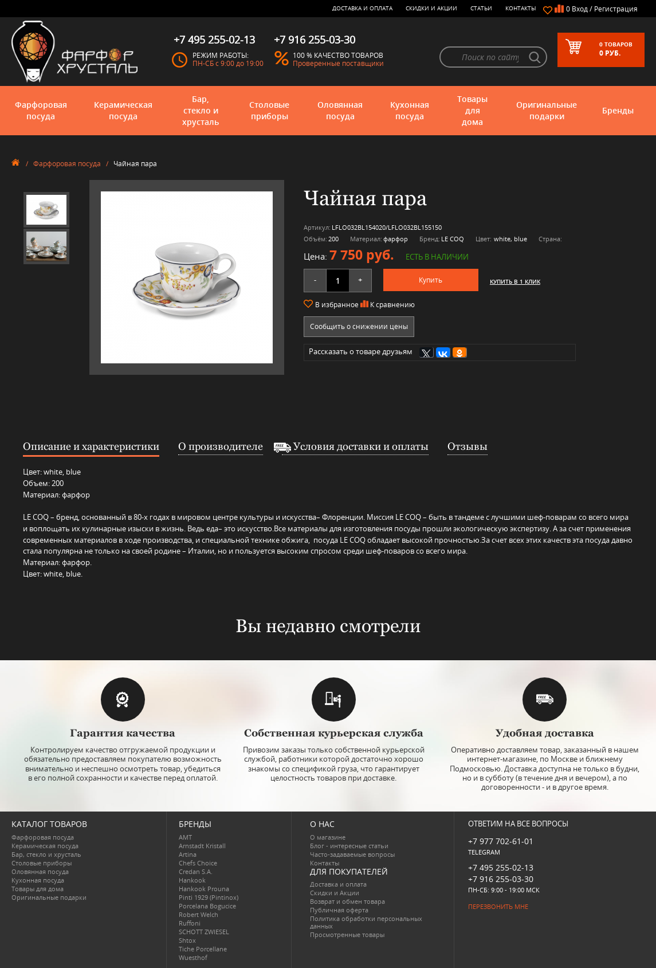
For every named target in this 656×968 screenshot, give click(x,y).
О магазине (327, 837)
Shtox (187, 940)
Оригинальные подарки (546, 110)
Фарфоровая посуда (41, 110)
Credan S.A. (196, 871)
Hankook (192, 880)
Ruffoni (190, 923)
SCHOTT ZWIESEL (204, 931)
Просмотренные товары (347, 934)
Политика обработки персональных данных (366, 922)
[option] (46, 209)
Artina (188, 854)
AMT (185, 837)
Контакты (520, 8)
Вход (580, 9)
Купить (430, 280)
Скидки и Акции (431, 8)
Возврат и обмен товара (347, 901)
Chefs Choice (198, 863)
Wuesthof (193, 957)
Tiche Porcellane (203, 949)
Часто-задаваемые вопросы (352, 854)
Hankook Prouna (204, 888)
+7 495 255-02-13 (500, 867)
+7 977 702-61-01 (500, 841)
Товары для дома (472, 110)
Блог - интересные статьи (349, 845)
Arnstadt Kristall (202, 845)
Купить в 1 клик (515, 281)
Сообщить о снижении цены (359, 326)
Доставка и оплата (362, 8)
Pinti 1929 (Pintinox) (208, 897)
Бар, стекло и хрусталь (200, 110)
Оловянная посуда (340, 110)
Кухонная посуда (409, 110)
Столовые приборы (269, 110)
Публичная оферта (339, 910)
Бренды (618, 110)
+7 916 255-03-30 (500, 878)
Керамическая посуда (123, 110)
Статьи (481, 8)
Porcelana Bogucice (207, 906)
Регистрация (616, 9)
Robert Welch (198, 914)
